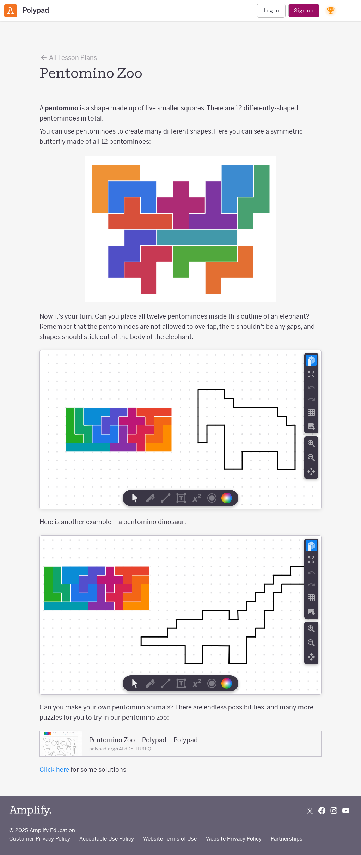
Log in (271, 10)
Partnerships (286, 838)
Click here (54, 769)
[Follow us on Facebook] (322, 811)
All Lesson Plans (68, 57)
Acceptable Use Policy (106, 838)
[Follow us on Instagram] (334, 811)
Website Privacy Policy (234, 838)
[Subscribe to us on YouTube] (346, 811)
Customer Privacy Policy (39, 838)
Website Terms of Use (170, 838)
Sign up (303, 10)
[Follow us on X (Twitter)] (310, 811)
